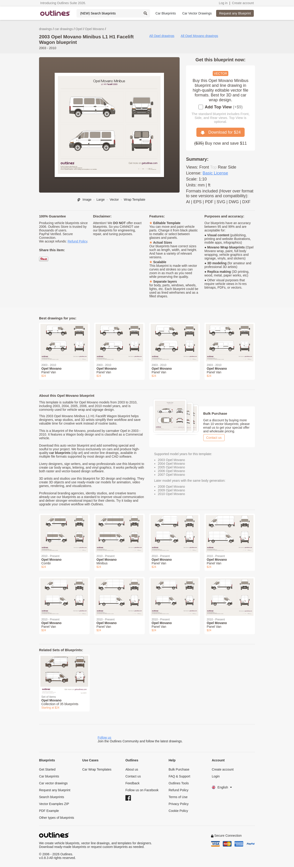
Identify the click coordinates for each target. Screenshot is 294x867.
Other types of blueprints (56, 817)
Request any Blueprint (235, 13)
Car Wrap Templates (96, 769)
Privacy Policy (179, 804)
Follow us (104, 737)
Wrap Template (134, 199)
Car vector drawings (53, 783)
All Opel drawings (161, 36)
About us (131, 769)
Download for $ (220, 132)
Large (100, 199)
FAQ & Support (179, 776)
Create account (243, 3)
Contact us (214, 437)
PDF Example (49, 811)
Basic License (215, 173)
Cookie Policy (178, 811)
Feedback (132, 783)
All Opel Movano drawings (199, 36)
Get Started (47, 769)
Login (216, 776)
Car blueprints (49, 776)
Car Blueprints (165, 13)
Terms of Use (178, 797)
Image (84, 200)
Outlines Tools (179, 783)
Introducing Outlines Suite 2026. (63, 3)
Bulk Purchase (179, 769)
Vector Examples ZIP (54, 804)
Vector (114, 199)
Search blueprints (51, 797)
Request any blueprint (54, 790)
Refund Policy (77, 241)
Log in (223, 3)
